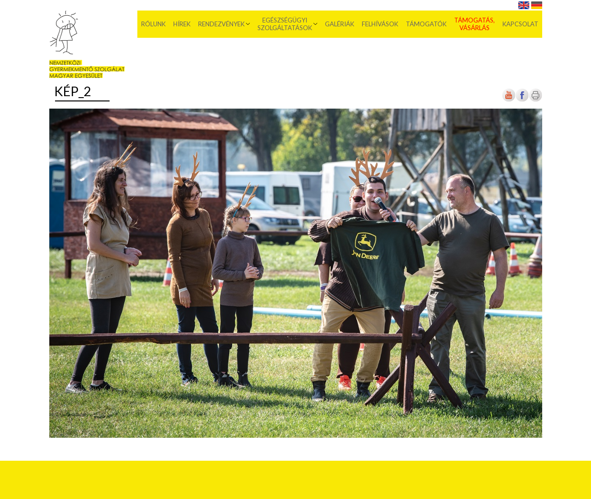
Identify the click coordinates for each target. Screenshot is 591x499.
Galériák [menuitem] (339, 24)
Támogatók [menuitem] (426, 24)
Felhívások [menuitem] (380, 24)
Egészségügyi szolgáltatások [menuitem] (284, 24)
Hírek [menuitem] (181, 24)
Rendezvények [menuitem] (221, 24)
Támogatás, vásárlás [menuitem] (474, 24)
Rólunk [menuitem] (153, 24)
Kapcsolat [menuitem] (520, 24)
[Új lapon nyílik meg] (522, 100)
